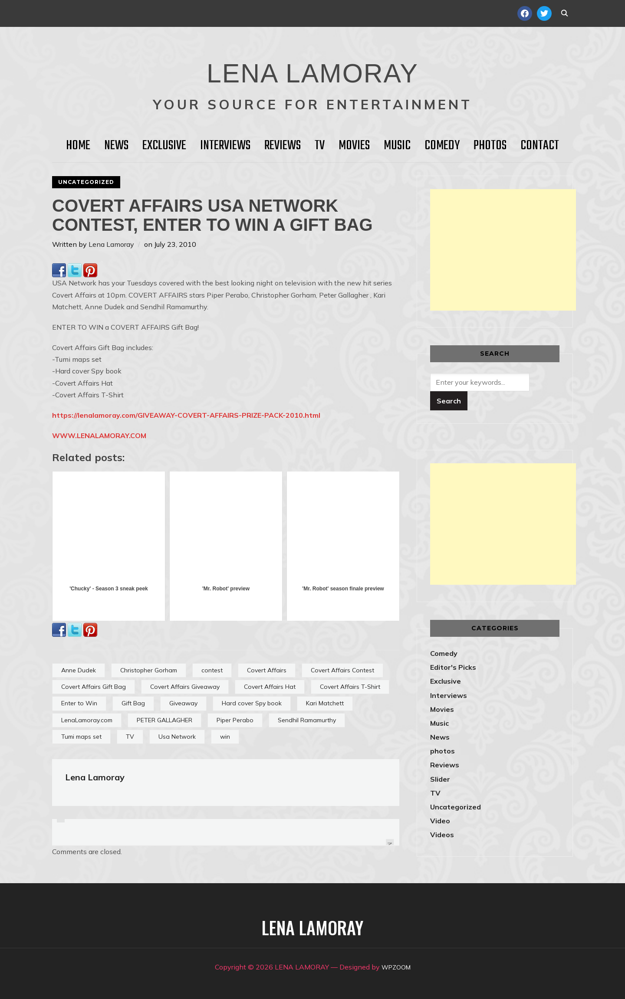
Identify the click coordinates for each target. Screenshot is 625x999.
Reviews (282, 145)
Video (440, 820)
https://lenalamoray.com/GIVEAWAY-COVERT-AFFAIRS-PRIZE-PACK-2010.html (186, 415)
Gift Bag (133, 703)
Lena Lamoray (111, 244)
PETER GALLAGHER (164, 720)
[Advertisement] (503, 250)
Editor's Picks (453, 667)
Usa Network (177, 736)
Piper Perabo (235, 720)
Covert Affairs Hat (270, 687)
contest (212, 670)
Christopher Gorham (148, 670)
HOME (78, 145)
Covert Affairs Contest (342, 670)
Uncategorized (86, 182)
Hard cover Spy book (252, 703)
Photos (490, 145)
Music (397, 145)
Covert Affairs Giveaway (185, 687)
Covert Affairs (266, 670)
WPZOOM (396, 967)
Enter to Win (79, 703)
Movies (354, 145)
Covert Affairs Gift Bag (93, 687)
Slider (440, 779)
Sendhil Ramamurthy (307, 720)
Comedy (442, 145)
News (116, 145)
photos (442, 751)
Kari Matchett (325, 703)
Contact (539, 145)
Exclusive (164, 145)
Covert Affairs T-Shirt (350, 687)
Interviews (225, 145)
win (225, 736)
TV (320, 145)
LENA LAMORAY (312, 67)
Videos (442, 834)
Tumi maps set (81, 736)
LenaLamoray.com (86, 720)
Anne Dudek (78, 670)
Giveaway (183, 703)
